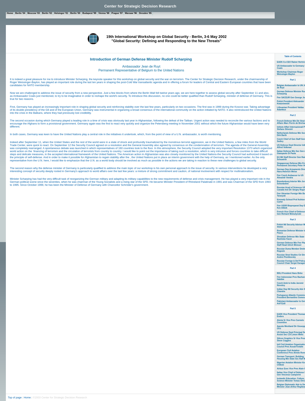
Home (27, 397)
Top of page (15, 397)
